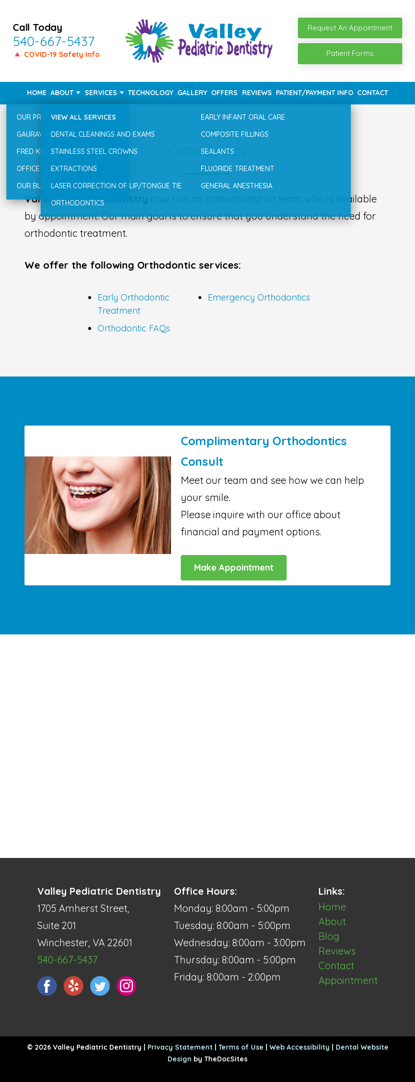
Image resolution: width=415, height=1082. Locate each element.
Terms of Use (241, 1047)
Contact (372, 92)
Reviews (257, 92)
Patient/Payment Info (314, 92)
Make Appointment (233, 567)
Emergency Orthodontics (259, 297)
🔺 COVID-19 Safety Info (56, 54)
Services (101, 92)
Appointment (348, 980)
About (61, 92)
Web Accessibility (299, 1047)
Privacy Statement (180, 1047)
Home (37, 92)
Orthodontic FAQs (134, 328)
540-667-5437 (54, 41)
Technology (150, 92)
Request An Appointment (350, 27)
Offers (224, 92)
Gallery (192, 92)
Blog (329, 936)
